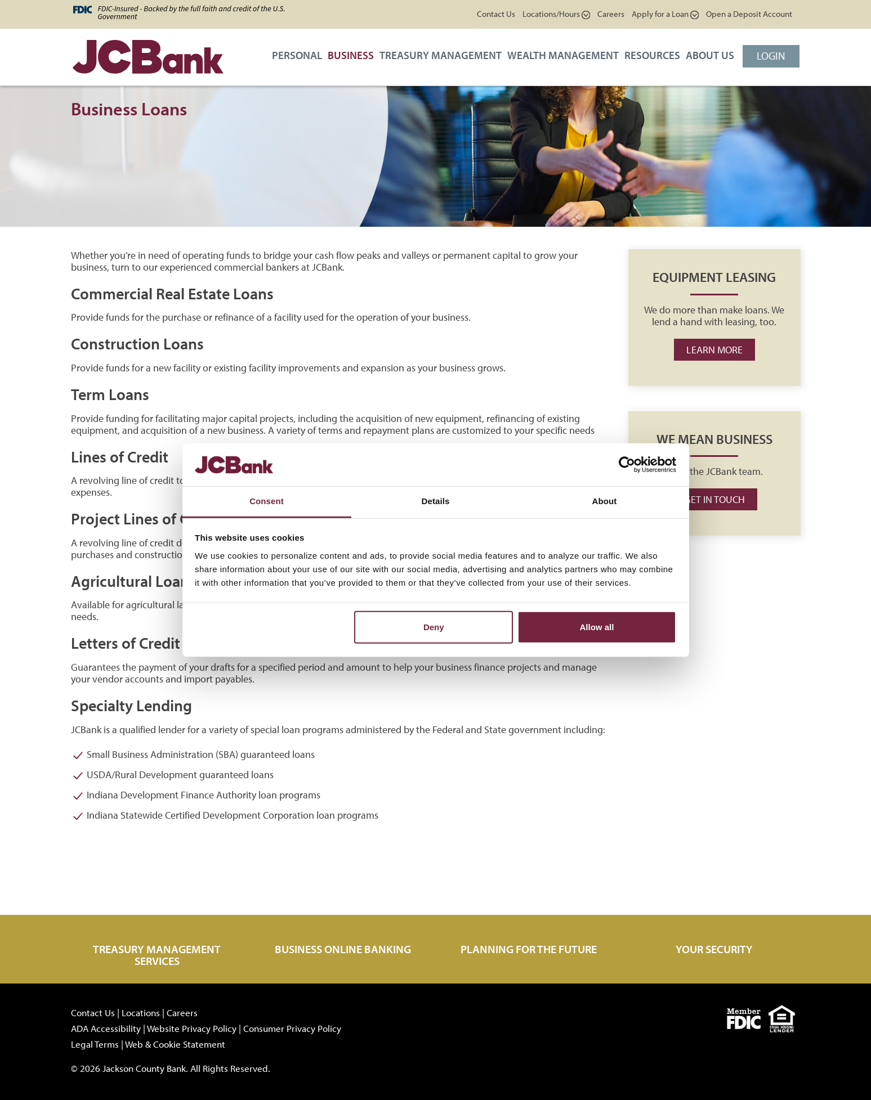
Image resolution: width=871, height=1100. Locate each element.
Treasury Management (440, 55)
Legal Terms (95, 1044)
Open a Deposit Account (749, 13)
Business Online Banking (343, 949)
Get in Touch (714, 499)
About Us (710, 55)
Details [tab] (436, 501)
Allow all (597, 627)
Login (771, 55)
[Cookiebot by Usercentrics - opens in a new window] (627, 464)
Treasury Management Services (157, 955)
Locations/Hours (556, 13)
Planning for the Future (529, 949)
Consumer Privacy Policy (292, 1028)
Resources (652, 55)
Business (351, 55)
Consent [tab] (266, 501)
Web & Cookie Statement (175, 1044)
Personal (297, 55)
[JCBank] (144, 60)
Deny (433, 627)
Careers (610, 13)
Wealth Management (563, 55)
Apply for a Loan (665, 13)
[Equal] (785, 1017)
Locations (141, 1012)
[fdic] (748, 1017)
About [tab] (604, 501)
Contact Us (496, 13)
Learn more (714, 349)
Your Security (714, 949)
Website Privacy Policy (191, 1028)
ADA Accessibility (106, 1028)
